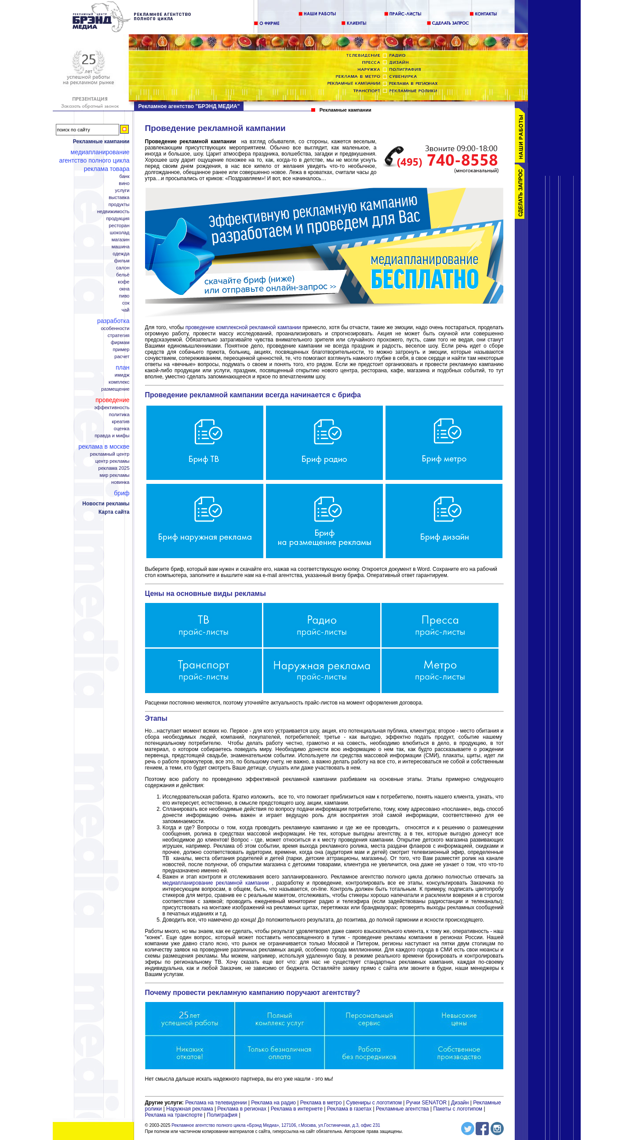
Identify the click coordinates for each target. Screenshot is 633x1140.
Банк (124, 176)
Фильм (122, 260)
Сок (126, 303)
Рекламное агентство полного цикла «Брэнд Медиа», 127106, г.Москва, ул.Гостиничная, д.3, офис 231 (275, 1125)
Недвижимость (113, 211)
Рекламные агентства (403, 1109)
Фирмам (120, 342)
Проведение (112, 400)
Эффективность (111, 407)
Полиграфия (222, 1115)
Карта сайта (114, 512)
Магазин (121, 239)
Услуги (122, 190)
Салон (122, 267)
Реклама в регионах (241, 1109)
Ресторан (119, 225)
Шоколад (120, 232)
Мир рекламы (114, 475)
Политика (119, 414)
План (122, 367)
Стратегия (119, 335)
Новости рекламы (105, 504)
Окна (124, 289)
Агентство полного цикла (94, 160)
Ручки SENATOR (426, 1103)
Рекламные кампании (101, 141)
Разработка (113, 321)
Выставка (119, 197)
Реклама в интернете (297, 1109)
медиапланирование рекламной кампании (216, 883)
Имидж (122, 375)
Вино (124, 183)
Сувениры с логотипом (374, 1103)
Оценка (122, 428)
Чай (126, 310)
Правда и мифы (112, 435)
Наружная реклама (189, 1109)
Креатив (121, 421)
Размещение (115, 389)
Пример (121, 349)
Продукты (119, 204)
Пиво (124, 296)
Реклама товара (107, 169)
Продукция (117, 218)
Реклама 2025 (114, 468)
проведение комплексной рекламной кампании (243, 327)
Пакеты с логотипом (457, 1109)
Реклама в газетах (350, 1109)
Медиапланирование (100, 152)
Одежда (121, 253)
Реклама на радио (273, 1103)
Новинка (120, 482)
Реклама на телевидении (216, 1103)
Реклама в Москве (103, 446)
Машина (121, 246)
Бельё (122, 274)
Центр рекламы (112, 461)
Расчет (121, 356)
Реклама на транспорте (174, 1115)
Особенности (115, 328)
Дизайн (460, 1103)
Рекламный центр (110, 454)
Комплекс (119, 382)
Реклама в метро (321, 1103)
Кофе (123, 282)
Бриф (121, 493)
